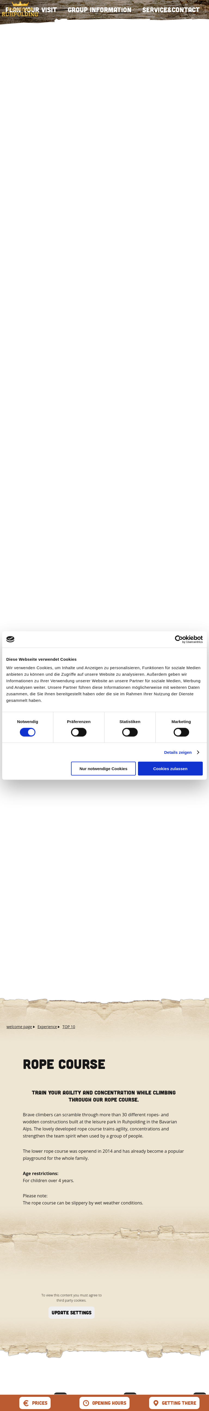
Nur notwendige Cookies (103, 768)
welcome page (19, 1026)
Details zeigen (178, 752)
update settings (71, 1312)
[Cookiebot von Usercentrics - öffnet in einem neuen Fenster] (179, 639)
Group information (99, 9)
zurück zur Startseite (20, 9)
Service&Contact (171, 9)
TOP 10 (68, 1026)
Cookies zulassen (170, 768)
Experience (47, 1026)
